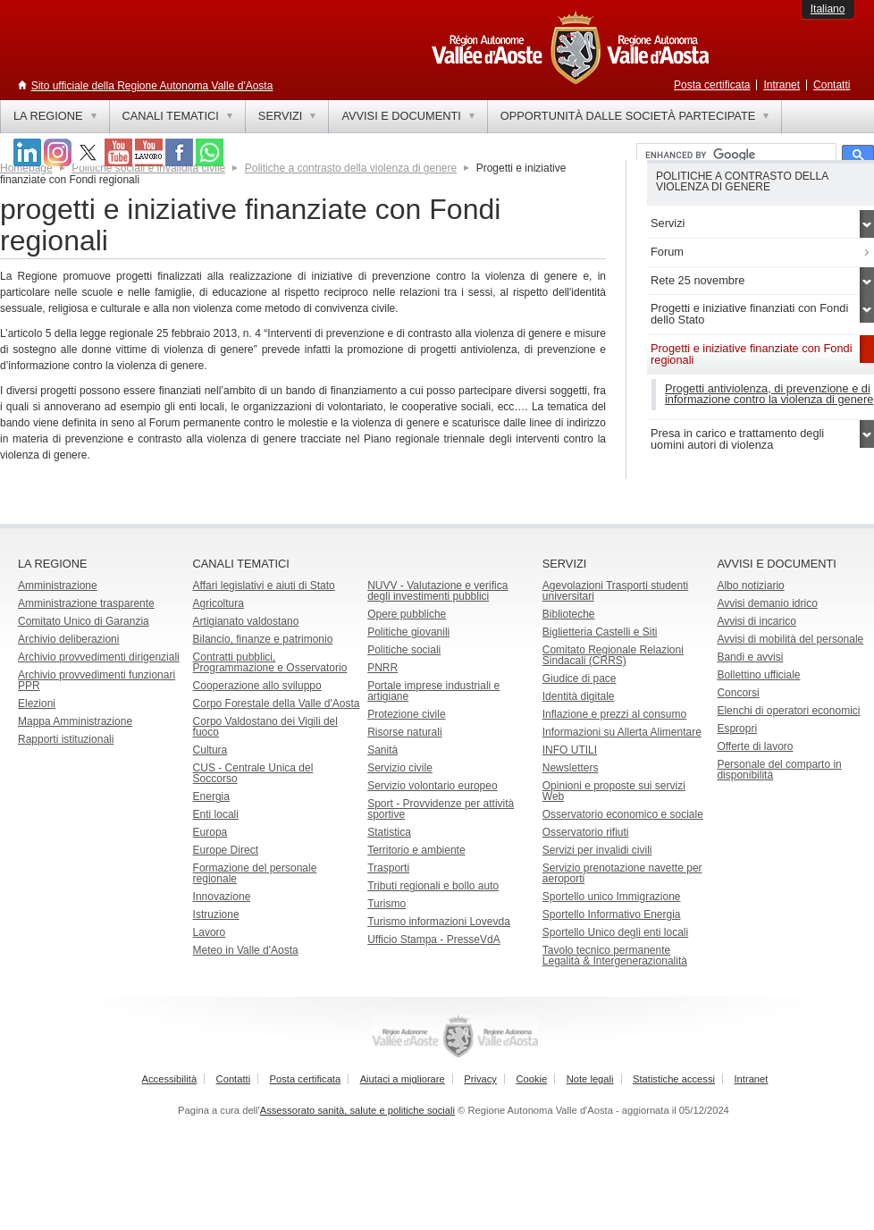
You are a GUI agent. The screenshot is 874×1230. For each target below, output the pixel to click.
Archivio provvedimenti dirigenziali (99, 657)
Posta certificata (712, 85)
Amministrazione (57, 585)
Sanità (382, 750)
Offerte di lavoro (755, 746)
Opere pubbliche (406, 614)
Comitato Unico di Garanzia (83, 621)
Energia (211, 796)
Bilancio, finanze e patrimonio (263, 639)
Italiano (828, 9)
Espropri (737, 728)
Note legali (590, 1079)
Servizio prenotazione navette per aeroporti (622, 873)
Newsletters (570, 768)
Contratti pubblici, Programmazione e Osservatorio (270, 662)
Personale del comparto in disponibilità (779, 769)
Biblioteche (568, 614)
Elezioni (36, 703)
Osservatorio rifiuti (585, 832)
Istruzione (216, 914)
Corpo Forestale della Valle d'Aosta (276, 703)
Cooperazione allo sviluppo (257, 685)
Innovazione (222, 896)
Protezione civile (406, 714)
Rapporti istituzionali (65, 739)
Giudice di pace (579, 678)
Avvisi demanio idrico (767, 603)
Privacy (480, 1079)
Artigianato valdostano (246, 621)
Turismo (386, 903)
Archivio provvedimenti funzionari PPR (96, 680)
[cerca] (734, 155)
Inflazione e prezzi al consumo (614, 714)
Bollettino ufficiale (758, 675)
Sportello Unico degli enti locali (615, 932)
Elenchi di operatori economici (788, 710)
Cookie (531, 1079)
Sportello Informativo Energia (611, 914)
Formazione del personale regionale (255, 873)
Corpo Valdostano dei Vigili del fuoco (265, 726)
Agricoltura (218, 603)
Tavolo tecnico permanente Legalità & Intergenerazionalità (614, 955)
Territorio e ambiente (416, 850)
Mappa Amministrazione (75, 721)
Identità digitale (578, 696)
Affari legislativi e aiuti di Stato (264, 585)
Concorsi (738, 693)
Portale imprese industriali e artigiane (433, 691)
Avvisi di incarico (756, 621)
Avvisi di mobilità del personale (790, 639)
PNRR (382, 667)
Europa (210, 832)
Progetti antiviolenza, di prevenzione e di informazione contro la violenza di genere (769, 394)
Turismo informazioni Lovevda (438, 921)
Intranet (781, 85)
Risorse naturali (404, 732)
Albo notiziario (750, 585)
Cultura (210, 750)
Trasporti (388, 868)
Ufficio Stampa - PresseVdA (433, 939)
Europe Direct (225, 850)
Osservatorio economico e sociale (622, 814)
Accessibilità (169, 1079)
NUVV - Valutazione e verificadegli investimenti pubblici (437, 590)
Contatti (831, 85)
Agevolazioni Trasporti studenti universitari (615, 590)
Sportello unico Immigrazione (611, 896)
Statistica (389, 832)
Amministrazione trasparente (86, 603)
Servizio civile (400, 768)
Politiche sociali (404, 650)
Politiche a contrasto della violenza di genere (351, 168)
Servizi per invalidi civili (597, 850)
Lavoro (209, 932)
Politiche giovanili (408, 632)
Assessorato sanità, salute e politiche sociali (357, 1110)
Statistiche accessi (674, 1079)
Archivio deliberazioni (68, 639)
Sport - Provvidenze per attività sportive (440, 809)
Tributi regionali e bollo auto (433, 886)
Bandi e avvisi (750, 657)
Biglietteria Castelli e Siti (600, 632)
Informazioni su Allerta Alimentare (622, 732)
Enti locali (216, 814)
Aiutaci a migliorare (402, 1079)
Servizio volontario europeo (432, 785)
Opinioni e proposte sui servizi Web (613, 791)
